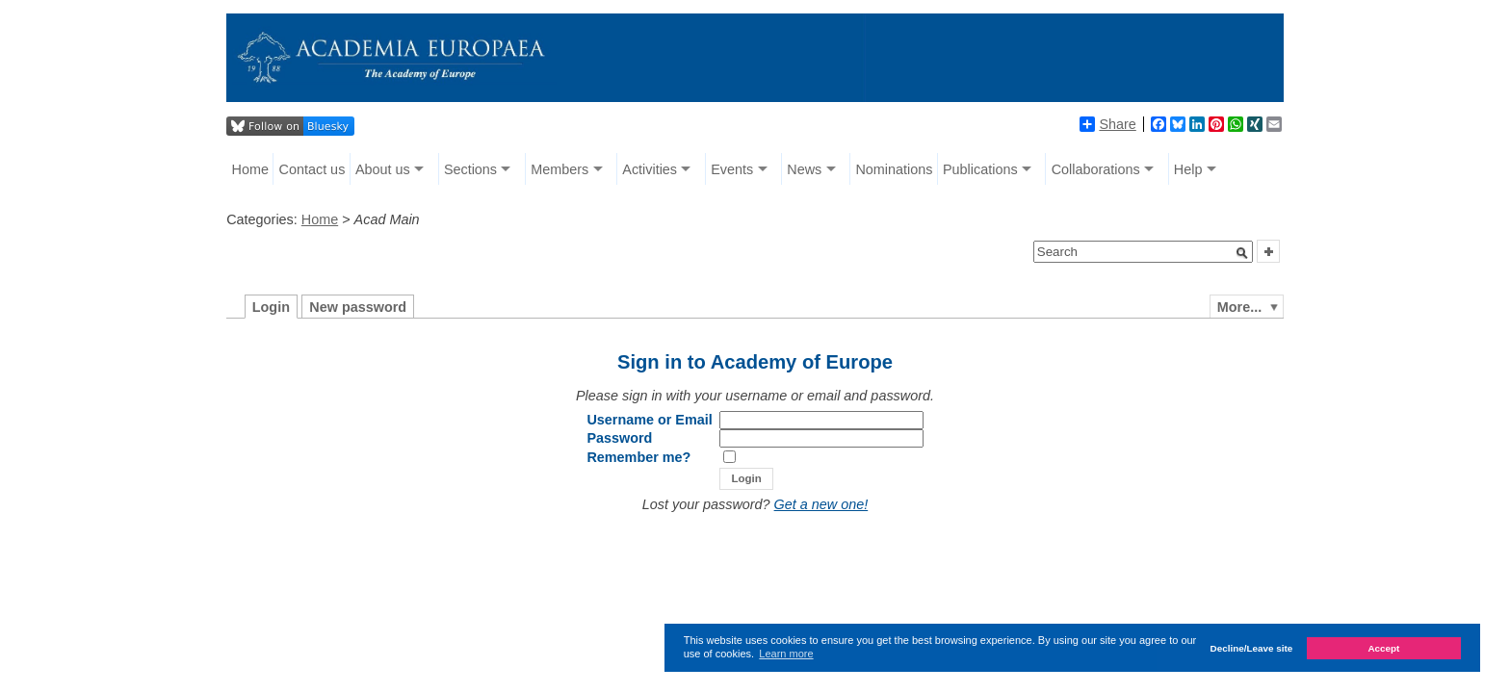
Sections (470, 169)
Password (619, 438)
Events (732, 169)
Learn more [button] (786, 653)
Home (250, 169)
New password (357, 307)
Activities (649, 169)
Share (1107, 124)
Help (1188, 169)
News (804, 169)
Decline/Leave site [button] (1252, 648)
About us (382, 169)
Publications (980, 169)
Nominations (893, 169)
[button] (1242, 253)
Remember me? (638, 457)
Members (559, 169)
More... (1239, 307)
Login (271, 307)
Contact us (312, 169)
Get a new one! (821, 504)
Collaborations (1096, 169)
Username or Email (649, 419)
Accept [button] (1383, 648)
